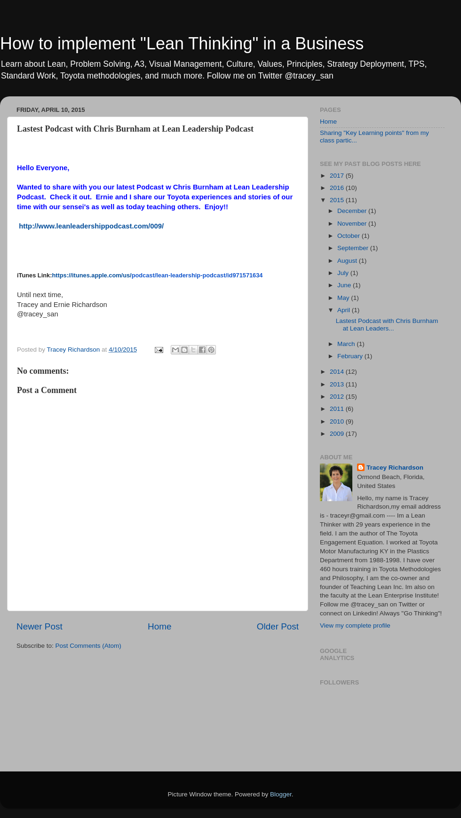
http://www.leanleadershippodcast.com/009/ (91, 226)
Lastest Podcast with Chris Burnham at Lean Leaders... (387, 324)
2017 (338, 175)
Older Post (278, 626)
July (343, 272)
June (345, 285)
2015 (338, 200)
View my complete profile (355, 625)
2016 (338, 187)
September (353, 248)
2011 (338, 408)
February (351, 356)
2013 (338, 384)
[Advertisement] (45, 694)
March (347, 343)
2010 (338, 421)
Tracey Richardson (394, 467)
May (344, 297)
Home (159, 626)
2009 (338, 433)
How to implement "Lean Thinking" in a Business (182, 43)
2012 (338, 396)
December (352, 210)
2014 (338, 371)
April (344, 310)
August (348, 260)
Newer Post (39, 626)
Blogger (281, 794)
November (352, 223)
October (349, 235)
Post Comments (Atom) (88, 645)
